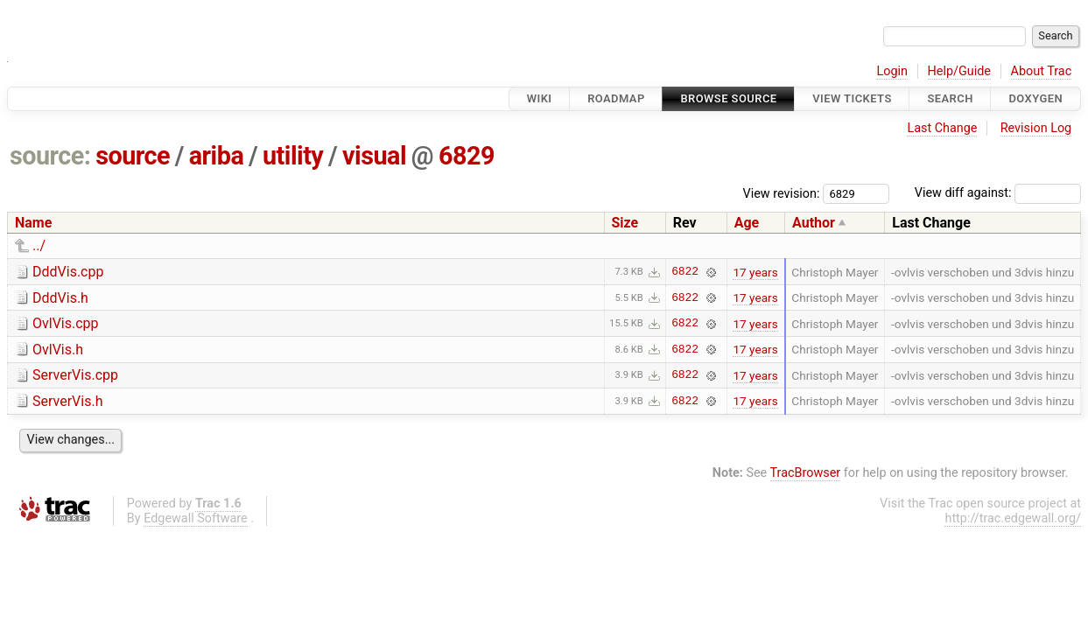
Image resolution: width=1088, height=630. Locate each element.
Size (625, 222)
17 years (755, 272)
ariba (216, 156)
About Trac (1041, 71)
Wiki (539, 98)
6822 (684, 272)
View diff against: (998, 193)
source (132, 156)
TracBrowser (805, 473)
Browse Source (728, 98)
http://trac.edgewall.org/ (1012, 518)
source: (50, 156)
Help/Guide (959, 71)
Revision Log (1036, 128)
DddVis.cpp (67, 271)
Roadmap (616, 98)
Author (813, 222)
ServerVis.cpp (75, 375)
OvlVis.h (57, 349)
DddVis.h (60, 298)
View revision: (781, 193)
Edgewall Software (196, 518)
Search (949, 98)
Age (747, 222)
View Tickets (851, 98)
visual (374, 156)
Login (892, 71)
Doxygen (1035, 98)
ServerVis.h (67, 401)
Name (33, 222)
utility (293, 156)
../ (39, 245)
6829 (467, 156)
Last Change (942, 128)
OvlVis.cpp (65, 323)
